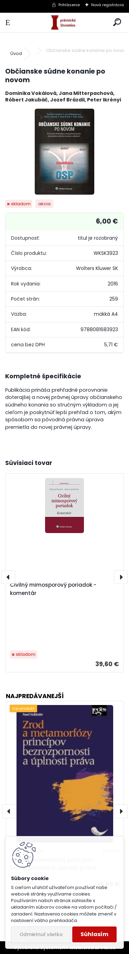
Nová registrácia (107, 5)
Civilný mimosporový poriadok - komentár (53, 589)
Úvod (16, 53)
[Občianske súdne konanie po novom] (64, 152)
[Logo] (64, 22)
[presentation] (8, 577)
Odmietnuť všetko (41, 934)
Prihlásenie (69, 5)
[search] (117, 22)
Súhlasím (94, 934)
